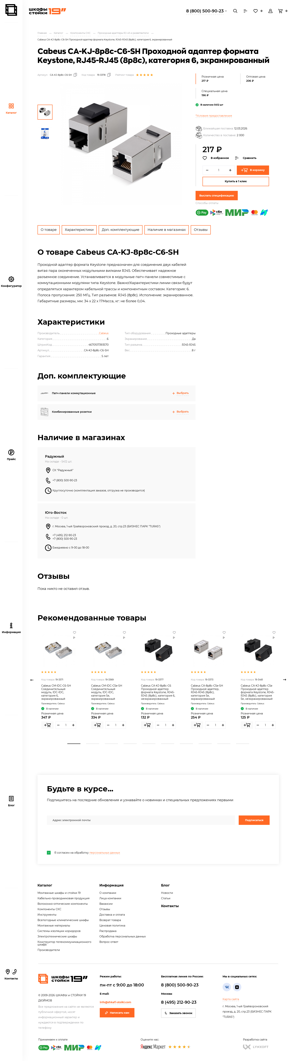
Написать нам (117, 1012)
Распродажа (107, 931)
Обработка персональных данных (122, 936)
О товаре (49, 230)
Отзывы (201, 230)
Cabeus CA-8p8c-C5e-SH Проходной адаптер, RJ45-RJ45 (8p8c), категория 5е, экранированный (207, 692)
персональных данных (104, 852)
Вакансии (106, 903)
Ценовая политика (112, 925)
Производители (49, 950)
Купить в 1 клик (236, 181)
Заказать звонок (178, 1013)
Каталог (11, 108)
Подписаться (254, 820)
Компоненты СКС (49, 909)
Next (284, 679)
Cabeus (104, 333)
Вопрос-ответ (108, 942)
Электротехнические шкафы (57, 936)
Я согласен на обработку (83, 853)
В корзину (253, 170)
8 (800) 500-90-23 (205, 11)
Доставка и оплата (112, 914)
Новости (167, 893)
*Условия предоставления (214, 115)
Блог (11, 801)
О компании (107, 893)
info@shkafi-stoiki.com (115, 1002)
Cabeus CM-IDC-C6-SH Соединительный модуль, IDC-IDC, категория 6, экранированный (56, 692)
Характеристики (79, 230)
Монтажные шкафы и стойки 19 (59, 893)
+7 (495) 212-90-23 (64, 535)
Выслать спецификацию (216, 195)
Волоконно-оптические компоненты (63, 903)
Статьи (165, 898)
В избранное (215, 158)
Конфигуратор (11, 282)
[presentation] (75, 838)
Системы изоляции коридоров (59, 931)
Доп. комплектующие (120, 230)
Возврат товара (110, 920)
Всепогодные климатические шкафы (63, 920)
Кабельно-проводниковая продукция (63, 898)
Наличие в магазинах (167, 230)
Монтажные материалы (54, 925)
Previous (32, 679)
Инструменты (47, 914)
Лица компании (110, 898)
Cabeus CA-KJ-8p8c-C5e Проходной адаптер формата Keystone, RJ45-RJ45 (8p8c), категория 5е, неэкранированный (257, 692)
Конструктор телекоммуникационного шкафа (64, 943)
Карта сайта (231, 999)
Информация (111, 885)
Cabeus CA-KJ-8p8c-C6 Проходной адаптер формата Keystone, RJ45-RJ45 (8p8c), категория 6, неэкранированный (158, 692)
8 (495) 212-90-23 (178, 1002)
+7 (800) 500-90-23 (64, 480)
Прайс (11, 455)
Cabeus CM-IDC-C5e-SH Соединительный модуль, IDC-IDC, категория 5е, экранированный (106, 692)
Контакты (170, 906)
